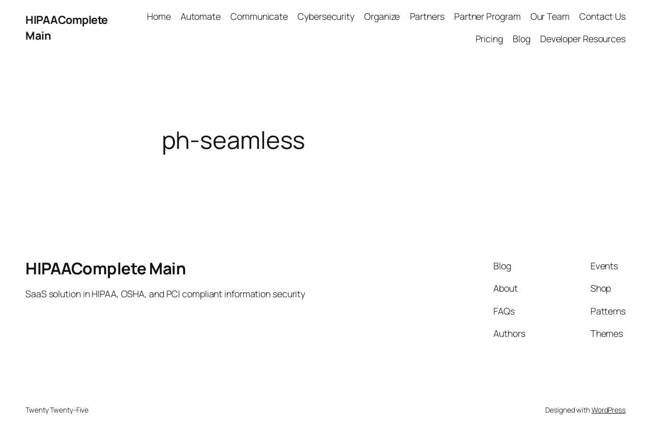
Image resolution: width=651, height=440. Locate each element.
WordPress (608, 410)
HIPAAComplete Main (105, 268)
